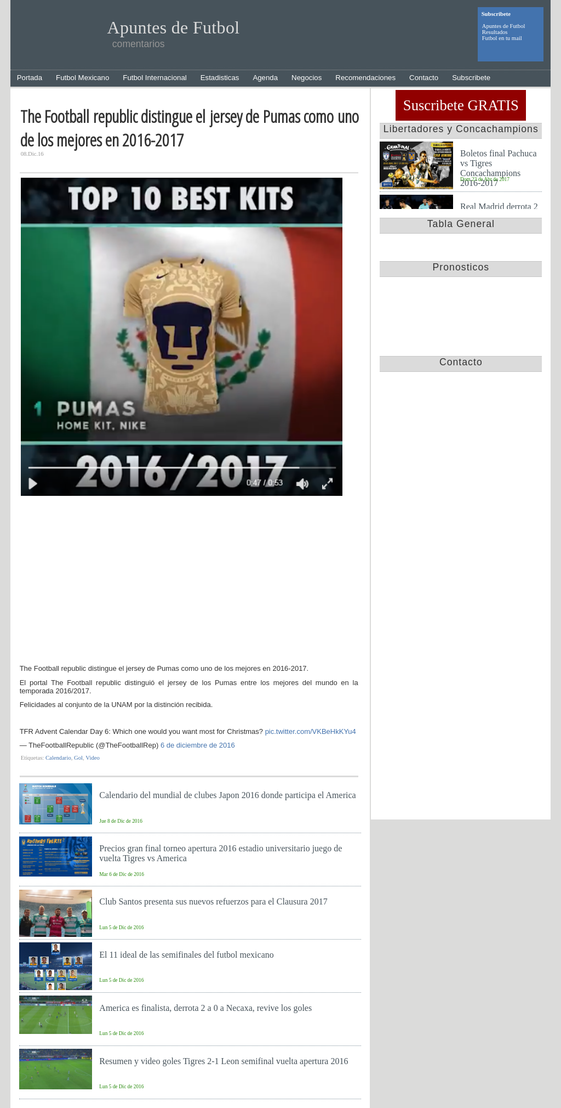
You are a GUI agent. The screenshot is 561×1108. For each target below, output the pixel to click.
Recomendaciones (365, 78)
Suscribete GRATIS (461, 105)
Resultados (495, 32)
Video (92, 758)
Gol (78, 758)
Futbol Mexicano (82, 78)
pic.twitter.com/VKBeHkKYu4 (310, 731)
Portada (29, 78)
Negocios (306, 78)
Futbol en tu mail (502, 38)
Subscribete (471, 78)
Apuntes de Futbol (503, 26)
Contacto (423, 78)
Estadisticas (220, 78)
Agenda (265, 78)
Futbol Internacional (154, 78)
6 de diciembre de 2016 (198, 745)
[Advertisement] (189, 581)
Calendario (58, 758)
